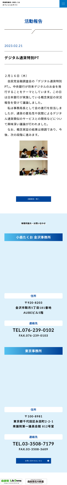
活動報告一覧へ (33, 199)
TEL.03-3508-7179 (33, 443)
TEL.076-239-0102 (33, 330)
